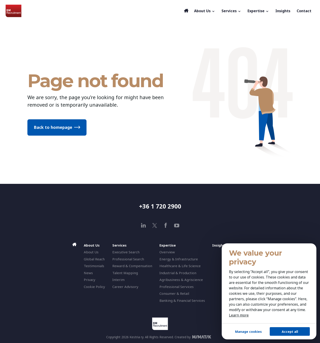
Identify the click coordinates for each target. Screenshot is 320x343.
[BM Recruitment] (93, 11)
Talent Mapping (125, 273)
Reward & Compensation (132, 266)
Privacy (89, 279)
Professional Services (176, 286)
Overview (167, 252)
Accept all (290, 331)
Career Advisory (125, 286)
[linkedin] (143, 225)
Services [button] (231, 10)
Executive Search (126, 252)
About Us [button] (204, 10)
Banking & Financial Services (182, 300)
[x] (154, 225)
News (88, 273)
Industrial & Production (177, 273)
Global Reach (94, 259)
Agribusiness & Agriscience (181, 279)
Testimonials (94, 266)
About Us (91, 252)
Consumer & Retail (174, 293)
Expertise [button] (258, 10)
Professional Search (128, 259)
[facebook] (165, 225)
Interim (118, 279)
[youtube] (176, 225)
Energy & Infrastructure (178, 259)
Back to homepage (53, 127)
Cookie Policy (94, 286)
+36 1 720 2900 (160, 206)
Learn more (239, 315)
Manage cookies (248, 331)
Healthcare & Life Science (180, 266)
